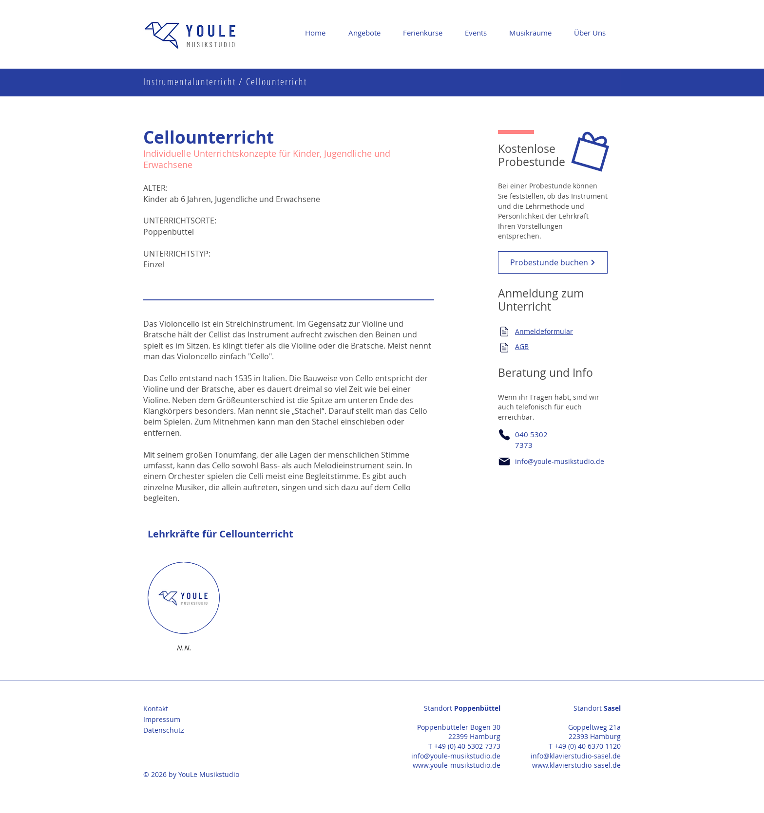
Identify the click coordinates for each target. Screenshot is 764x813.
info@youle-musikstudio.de (559, 461)
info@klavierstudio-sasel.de (576, 755)
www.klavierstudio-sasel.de (576, 765)
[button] (368, 32)
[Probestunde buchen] (553, 262)
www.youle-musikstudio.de (456, 765)
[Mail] (504, 331)
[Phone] (504, 434)
